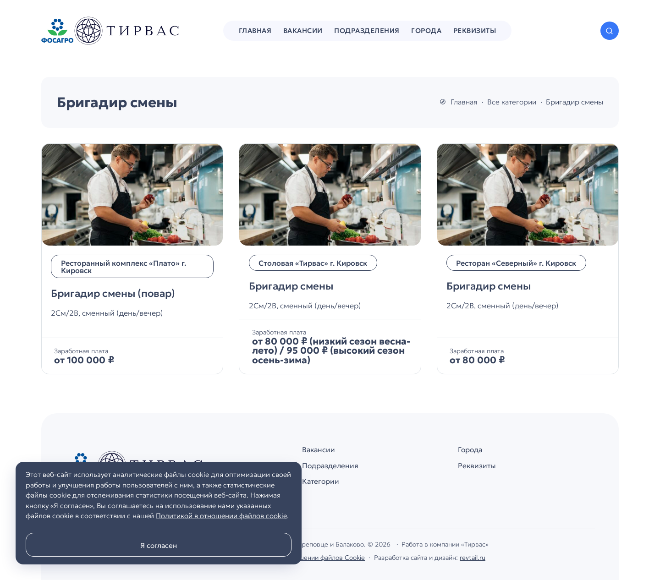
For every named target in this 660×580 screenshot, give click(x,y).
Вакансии (318, 449)
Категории (320, 481)
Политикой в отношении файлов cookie (221, 515)
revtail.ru (472, 557)
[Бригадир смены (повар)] (132, 259)
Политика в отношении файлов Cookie (306, 557)
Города (470, 449)
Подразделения (330, 465)
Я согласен (158, 545)
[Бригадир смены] (329, 259)
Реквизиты (477, 465)
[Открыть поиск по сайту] (609, 31)
